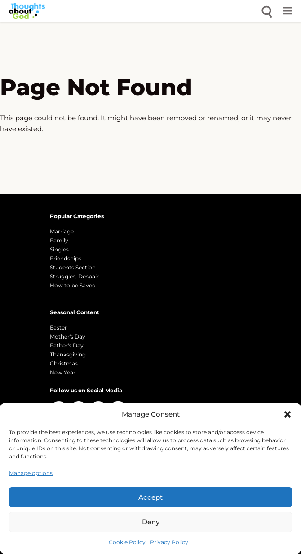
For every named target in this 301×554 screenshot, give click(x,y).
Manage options (31, 473)
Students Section (73, 267)
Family (59, 240)
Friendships (65, 258)
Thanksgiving (68, 354)
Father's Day (67, 345)
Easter (58, 327)
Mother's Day (67, 336)
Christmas (64, 363)
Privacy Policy (169, 542)
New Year (62, 372)
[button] (287, 414)
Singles (59, 249)
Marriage (62, 231)
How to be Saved (73, 285)
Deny (150, 522)
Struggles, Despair (74, 276)
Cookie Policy (127, 542)
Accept (150, 497)
